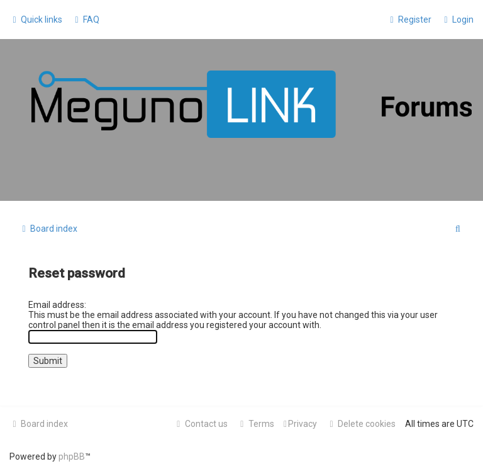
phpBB (71, 456)
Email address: (57, 305)
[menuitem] (85, 19)
